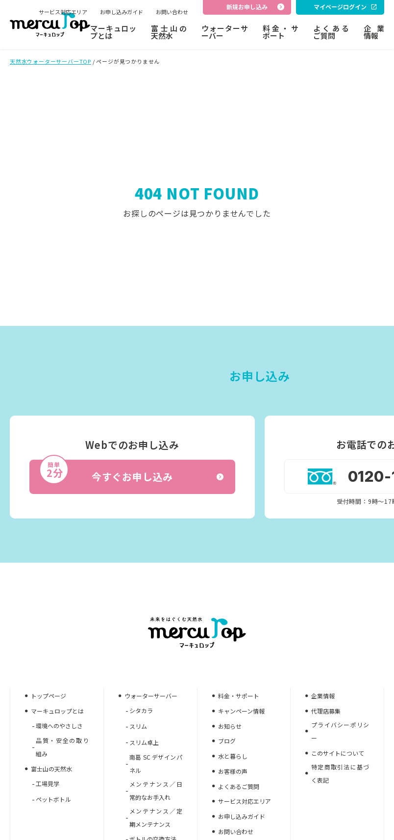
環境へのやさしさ (59, 725)
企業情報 (374, 32)
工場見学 (47, 783)
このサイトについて (337, 753)
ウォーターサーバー (224, 32)
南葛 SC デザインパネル (155, 764)
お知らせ (230, 726)
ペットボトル (53, 799)
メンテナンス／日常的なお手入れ (155, 791)
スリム (138, 726)
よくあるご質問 (331, 32)
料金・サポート (280, 32)
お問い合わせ (172, 12)
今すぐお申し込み (131, 472)
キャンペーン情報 (241, 711)
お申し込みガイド (121, 12)
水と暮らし (232, 756)
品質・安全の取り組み (62, 747)
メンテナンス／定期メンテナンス (155, 818)
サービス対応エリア (63, 12)
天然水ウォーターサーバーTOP (50, 61)
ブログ (227, 741)
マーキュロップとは (113, 32)
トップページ (48, 696)
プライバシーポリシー (340, 731)
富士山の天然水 (169, 32)
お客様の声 (232, 771)
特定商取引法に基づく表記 (340, 774)
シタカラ (141, 710)
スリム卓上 (144, 742)
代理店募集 (326, 711)
